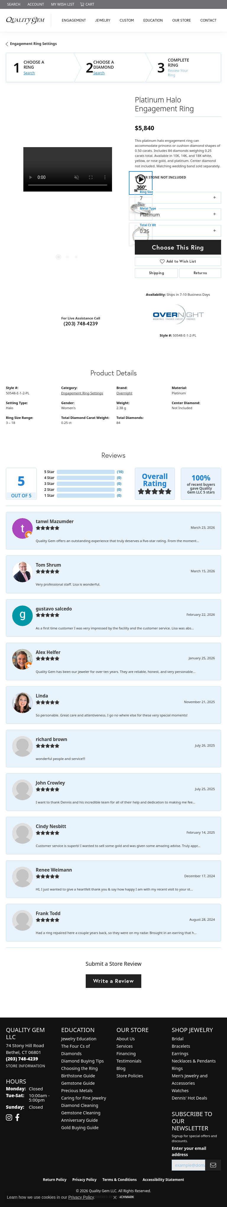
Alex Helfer (48, 652)
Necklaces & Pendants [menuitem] (194, 1061)
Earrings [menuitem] (180, 1053)
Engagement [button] (74, 20)
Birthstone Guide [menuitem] (78, 1076)
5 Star (49, 471)
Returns (200, 273)
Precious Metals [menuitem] (77, 1090)
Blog (121, 1068)
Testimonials (128, 1061)
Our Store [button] (181, 20)
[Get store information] (25, 1065)
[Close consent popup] (115, 1197)
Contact (208, 20)
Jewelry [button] (102, 20)
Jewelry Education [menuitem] (78, 1039)
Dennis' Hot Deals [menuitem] (189, 1098)
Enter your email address (189, 1151)
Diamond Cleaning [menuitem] (79, 1105)
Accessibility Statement (163, 1179)
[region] (67, 208)
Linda (42, 696)
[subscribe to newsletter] (213, 1165)
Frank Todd (48, 913)
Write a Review (113, 980)
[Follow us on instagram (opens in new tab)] (9, 1117)
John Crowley (50, 783)
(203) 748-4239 (81, 323)
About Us (125, 1039)
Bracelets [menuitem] (181, 1046)
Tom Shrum (48, 565)
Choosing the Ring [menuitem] (79, 1068)
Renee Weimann (54, 870)
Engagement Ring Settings (33, 43)
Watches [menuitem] (180, 1090)
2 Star (49, 489)
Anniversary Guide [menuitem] (79, 1120)
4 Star (49, 477)
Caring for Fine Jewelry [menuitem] (83, 1098)
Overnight (124, 393)
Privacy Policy (84, 1179)
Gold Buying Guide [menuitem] (79, 1127)
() (120, 471)
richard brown (51, 739)
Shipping (156, 273)
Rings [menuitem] (177, 1068)
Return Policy (55, 1179)
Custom (127, 20)
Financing (126, 1053)
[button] (13, 4)
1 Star (49, 495)
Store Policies (129, 1076)
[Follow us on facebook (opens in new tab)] (17, 1117)
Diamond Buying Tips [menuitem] (82, 1061)
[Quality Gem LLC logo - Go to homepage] (27, 20)
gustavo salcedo (54, 609)
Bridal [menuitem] (178, 1039)
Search (29, 73)
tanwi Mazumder (55, 521)
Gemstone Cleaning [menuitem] (80, 1113)
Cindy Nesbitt (51, 826)
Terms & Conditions (120, 1179)
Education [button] (153, 20)
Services (124, 1046)
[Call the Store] (22, 1059)
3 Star (49, 483)
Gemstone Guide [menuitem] (78, 1083)
